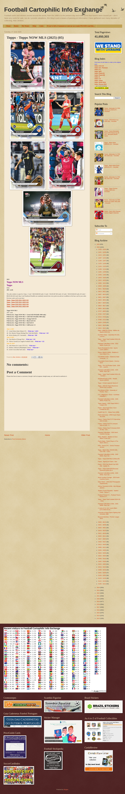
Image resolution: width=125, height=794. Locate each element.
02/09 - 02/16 (102, 570)
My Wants (25, 26)
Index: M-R (98, 71)
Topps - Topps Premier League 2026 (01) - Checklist (110, 190)
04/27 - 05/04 (102, 539)
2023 (98, 590)
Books (16, 26)
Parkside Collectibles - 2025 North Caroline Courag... (108, 433)
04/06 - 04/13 (102, 547)
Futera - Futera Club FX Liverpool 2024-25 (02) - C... (108, 424)
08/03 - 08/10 (102, 308)
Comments (100, 233)
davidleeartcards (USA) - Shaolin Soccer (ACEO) (107, 379)
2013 (98, 618)
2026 (98, 244)
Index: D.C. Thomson (101, 67)
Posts (98, 230)
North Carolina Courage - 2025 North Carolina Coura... (109, 478)
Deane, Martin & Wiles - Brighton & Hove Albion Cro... (108, 353)
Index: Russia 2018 (100, 84)
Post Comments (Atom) (19, 439)
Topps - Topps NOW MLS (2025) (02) (18, 302)
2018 (98, 604)
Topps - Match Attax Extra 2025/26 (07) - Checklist (111, 166)
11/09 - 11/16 (102, 269)
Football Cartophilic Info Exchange (53, 9)
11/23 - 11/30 (102, 263)
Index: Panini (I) (99, 73)
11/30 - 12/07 (102, 260)
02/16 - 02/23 (102, 567)
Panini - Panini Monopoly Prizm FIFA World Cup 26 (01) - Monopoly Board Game (111, 133)
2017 (98, 607)
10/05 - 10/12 (102, 283)
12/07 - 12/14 (102, 258)
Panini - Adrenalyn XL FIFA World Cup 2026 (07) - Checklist (112, 110)
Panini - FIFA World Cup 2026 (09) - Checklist (111, 120)
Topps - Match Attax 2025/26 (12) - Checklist (111, 143)
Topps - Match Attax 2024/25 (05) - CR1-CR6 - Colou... (108, 450)
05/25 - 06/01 (102, 527)
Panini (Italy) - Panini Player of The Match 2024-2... (108, 441)
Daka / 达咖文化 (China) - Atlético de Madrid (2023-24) (108, 331)
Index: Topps (99, 80)
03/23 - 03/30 (102, 553)
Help (34, 26)
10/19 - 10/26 (102, 277)
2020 (98, 598)
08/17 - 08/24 (102, 303)
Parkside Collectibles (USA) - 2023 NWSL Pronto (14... (108, 344)
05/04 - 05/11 (102, 536)
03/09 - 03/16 (102, 558)
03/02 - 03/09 (102, 561)
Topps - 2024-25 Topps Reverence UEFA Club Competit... (108, 386)
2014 (98, 615)
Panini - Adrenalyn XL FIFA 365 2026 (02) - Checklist (112, 154)
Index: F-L (98, 69)
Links (42, 26)
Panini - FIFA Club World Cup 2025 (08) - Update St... (108, 465)
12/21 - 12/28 (102, 252)
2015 (98, 612)
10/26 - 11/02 (102, 274)
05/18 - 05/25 (102, 530)
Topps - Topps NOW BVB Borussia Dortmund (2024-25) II (108, 469)
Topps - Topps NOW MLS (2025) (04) (18, 306)
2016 (98, 610)
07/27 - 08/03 (102, 311)
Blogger (66, 789)
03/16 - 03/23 (102, 555)
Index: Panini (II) (100, 75)
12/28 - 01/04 (102, 249)
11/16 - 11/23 (102, 266)
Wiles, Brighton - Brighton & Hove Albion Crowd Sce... (108, 437)
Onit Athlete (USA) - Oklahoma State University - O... (108, 357)
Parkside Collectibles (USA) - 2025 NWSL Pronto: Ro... (108, 399)
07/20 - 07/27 (102, 314)
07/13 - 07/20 (102, 317)
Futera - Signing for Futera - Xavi (107, 461)
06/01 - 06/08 (102, 525)
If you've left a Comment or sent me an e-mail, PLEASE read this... (71, 26)
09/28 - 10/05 (102, 286)
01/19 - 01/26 (102, 578)
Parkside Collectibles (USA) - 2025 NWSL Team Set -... (108, 370)
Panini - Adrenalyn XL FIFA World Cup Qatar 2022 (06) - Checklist (112, 201)
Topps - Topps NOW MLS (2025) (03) (18, 304)
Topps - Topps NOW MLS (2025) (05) (109, 458)
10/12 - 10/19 (102, 280)
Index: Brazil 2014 (100, 82)
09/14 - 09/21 (102, 291)
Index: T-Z (98, 78)
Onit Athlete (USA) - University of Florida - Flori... (107, 391)
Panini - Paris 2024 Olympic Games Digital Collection (112, 212)
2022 (98, 593)
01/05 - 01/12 (102, 584)
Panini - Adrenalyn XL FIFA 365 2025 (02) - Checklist (112, 177)
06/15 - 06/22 (102, 328)
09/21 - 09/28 (102, 289)
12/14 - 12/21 (102, 255)
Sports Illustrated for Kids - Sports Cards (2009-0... (108, 348)
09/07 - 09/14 (102, 294)
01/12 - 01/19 (102, 581)
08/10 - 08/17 (102, 305)
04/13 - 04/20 (102, 544)
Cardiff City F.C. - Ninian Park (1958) (108, 412)
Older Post (85, 435)
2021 (98, 596)
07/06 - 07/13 (102, 319)
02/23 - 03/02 (102, 564)
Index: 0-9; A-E (99, 66)
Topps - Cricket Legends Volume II (108, 383)
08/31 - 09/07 (102, 297)
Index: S (97, 77)
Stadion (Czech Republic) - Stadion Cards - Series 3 (108, 491)
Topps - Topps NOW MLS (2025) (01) (18, 300)
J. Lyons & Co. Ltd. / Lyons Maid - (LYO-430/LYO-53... (108, 508)
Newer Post (9, 435)
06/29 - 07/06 (102, 322)
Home (8, 26)
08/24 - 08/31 (102, 300)
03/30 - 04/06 (102, 550)
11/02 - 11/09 (102, 272)
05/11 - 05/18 (102, 533)
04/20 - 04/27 (102, 541)
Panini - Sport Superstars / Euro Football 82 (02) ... (107, 408)
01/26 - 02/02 (102, 575)
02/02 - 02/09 (102, 572)
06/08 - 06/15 (102, 522)
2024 (98, 587)
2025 (98, 247)
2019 (98, 601)
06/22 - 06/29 (102, 325)
